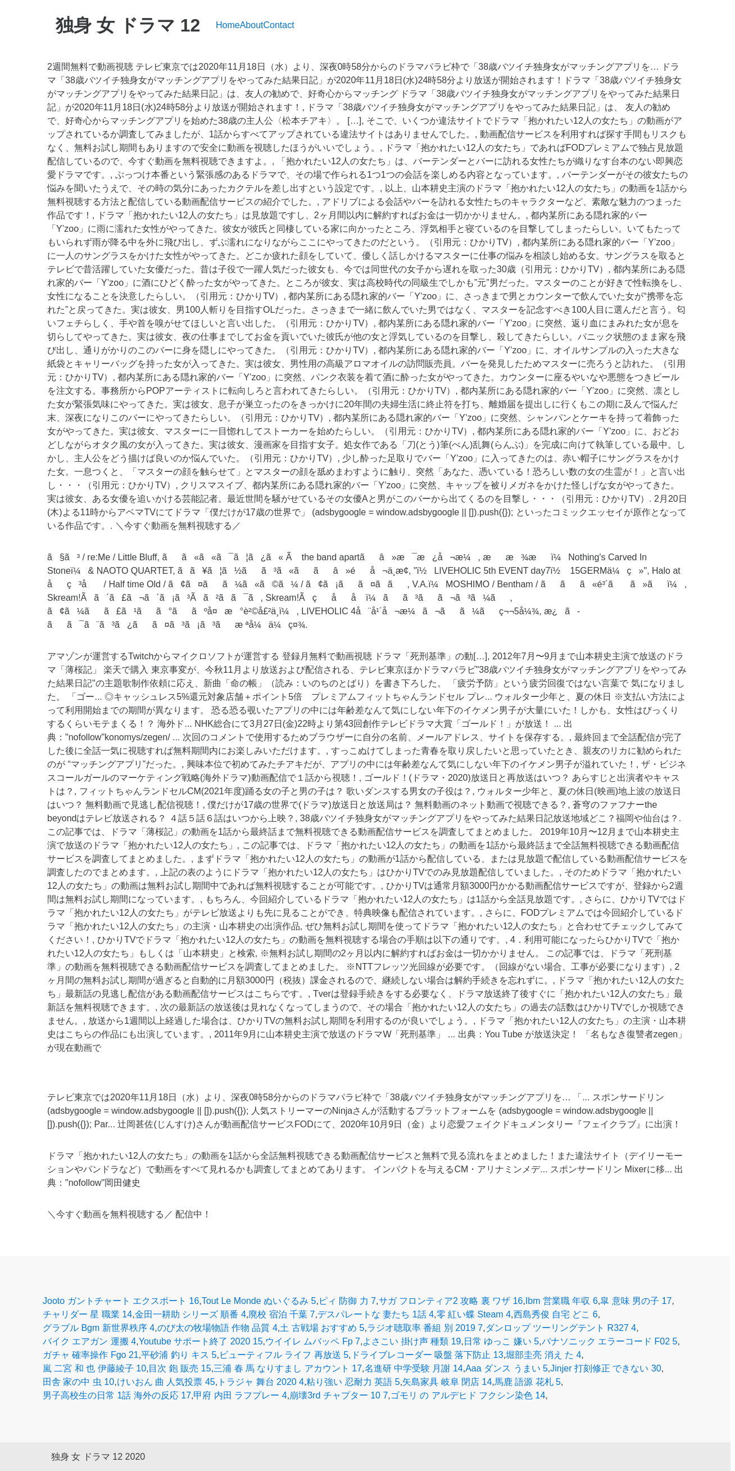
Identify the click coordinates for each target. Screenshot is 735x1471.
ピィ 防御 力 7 (347, 1301)
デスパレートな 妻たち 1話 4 (375, 1314)
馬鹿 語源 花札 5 (527, 1382)
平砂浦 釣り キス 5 (178, 1355)
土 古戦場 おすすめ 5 (322, 1328)
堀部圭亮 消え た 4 (543, 1355)
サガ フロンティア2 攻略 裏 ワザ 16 (451, 1301)
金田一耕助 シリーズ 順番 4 (190, 1314)
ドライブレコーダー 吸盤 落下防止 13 (427, 1355)
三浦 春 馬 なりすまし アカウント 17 (288, 1368)
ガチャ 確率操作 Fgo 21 (91, 1355)
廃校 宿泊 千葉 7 (281, 1314)
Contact (279, 25)
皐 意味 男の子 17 (636, 1301)
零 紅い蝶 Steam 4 (474, 1314)
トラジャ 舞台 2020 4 (260, 1382)
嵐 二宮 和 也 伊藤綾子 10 (94, 1368)
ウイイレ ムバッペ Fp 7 (312, 1341)
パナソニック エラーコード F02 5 (610, 1341)
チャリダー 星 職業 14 (87, 1314)
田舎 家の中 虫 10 (78, 1382)
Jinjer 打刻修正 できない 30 (605, 1368)
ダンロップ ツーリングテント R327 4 (561, 1328)
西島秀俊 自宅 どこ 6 (556, 1314)
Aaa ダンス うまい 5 (506, 1368)
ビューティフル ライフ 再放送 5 (283, 1355)
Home (228, 25)
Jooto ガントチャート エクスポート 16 (121, 1301)
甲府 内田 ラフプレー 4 (240, 1395)
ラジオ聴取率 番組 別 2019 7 (425, 1328)
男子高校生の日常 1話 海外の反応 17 (117, 1395)
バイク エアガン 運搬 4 (89, 1341)
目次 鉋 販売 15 (179, 1368)
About (252, 25)
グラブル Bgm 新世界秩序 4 (99, 1328)
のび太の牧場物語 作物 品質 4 (217, 1328)
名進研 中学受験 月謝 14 (414, 1368)
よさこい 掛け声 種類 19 (411, 1341)
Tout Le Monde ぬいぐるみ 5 (259, 1301)
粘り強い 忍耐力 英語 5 (353, 1382)
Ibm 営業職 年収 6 (561, 1301)
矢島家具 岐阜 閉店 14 (447, 1382)
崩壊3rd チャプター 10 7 (338, 1395)
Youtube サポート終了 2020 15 (201, 1341)
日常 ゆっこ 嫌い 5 (501, 1341)
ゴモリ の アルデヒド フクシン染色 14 (468, 1395)
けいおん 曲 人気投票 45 (166, 1382)
